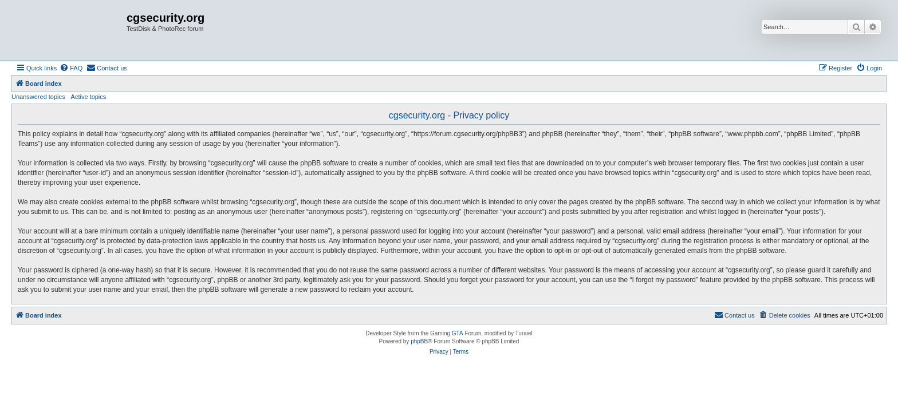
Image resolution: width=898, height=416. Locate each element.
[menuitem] (71, 68)
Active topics (89, 96)
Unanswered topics (38, 96)
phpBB (419, 341)
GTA (457, 333)
